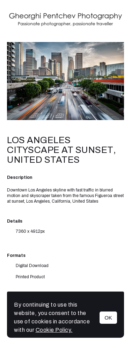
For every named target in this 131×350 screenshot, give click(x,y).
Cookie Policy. (54, 330)
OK (108, 318)
